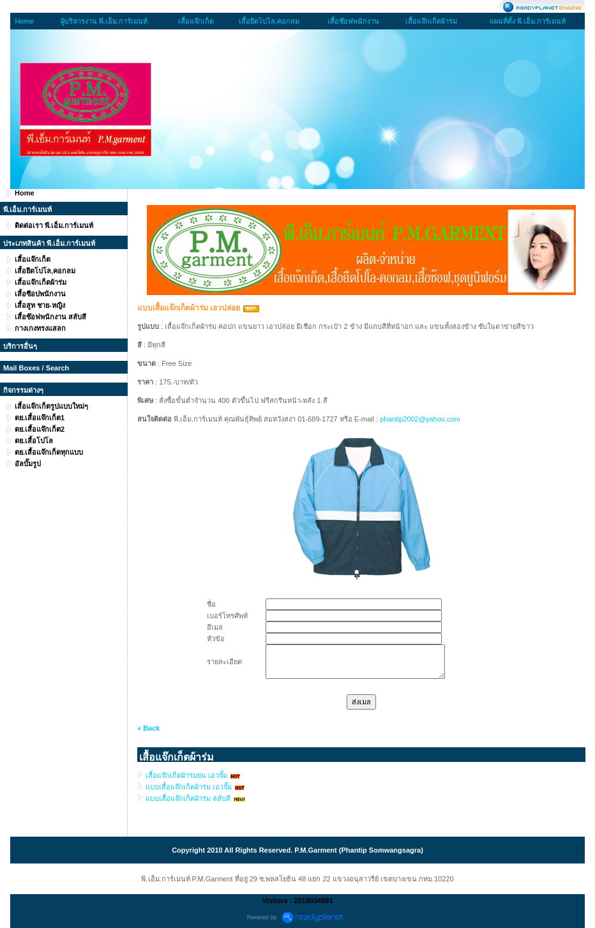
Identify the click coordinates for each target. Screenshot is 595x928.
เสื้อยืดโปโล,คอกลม (269, 21)
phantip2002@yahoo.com (420, 419)
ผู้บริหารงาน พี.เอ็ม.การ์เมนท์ (104, 21)
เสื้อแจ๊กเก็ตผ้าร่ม (431, 21)
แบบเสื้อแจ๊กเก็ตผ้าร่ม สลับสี (188, 798)
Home (24, 21)
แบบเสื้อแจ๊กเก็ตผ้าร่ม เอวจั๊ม (189, 787)
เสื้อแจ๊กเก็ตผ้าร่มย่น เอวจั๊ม (186, 775)
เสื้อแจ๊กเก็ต (196, 21)
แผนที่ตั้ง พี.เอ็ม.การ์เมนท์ (528, 21)
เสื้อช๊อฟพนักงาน (353, 21)
